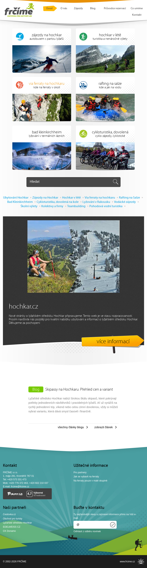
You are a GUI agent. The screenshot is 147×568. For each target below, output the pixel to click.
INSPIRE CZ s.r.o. (141, 561)
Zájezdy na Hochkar (45, 197)
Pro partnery (80, 472)
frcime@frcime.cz (20, 486)
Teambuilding (76, 206)
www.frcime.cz (127, 561)
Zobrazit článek (103, 427)
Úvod (49, 8)
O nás (64, 8)
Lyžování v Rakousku (96, 202)
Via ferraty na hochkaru (100, 197)
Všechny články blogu (71, 427)
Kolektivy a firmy (52, 206)
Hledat (35, 181)
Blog (92, 8)
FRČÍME (19, 10)
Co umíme (137, 8)
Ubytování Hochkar (15, 197)
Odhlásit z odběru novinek (87, 531)
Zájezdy (78, 8)
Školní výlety (29, 206)
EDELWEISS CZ (11, 527)
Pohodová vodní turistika (105, 206)
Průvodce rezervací (115, 8)
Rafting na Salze (129, 197)
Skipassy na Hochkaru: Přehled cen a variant (79, 390)
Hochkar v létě (71, 197)
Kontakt (137, 15)
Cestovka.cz (9, 514)
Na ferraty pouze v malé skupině (90, 480)
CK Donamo (9, 531)
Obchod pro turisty (12, 518)
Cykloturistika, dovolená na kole (58, 202)
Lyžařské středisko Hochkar (17, 522)
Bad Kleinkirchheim (20, 202)
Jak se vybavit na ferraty (86, 476)
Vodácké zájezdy (125, 202)
